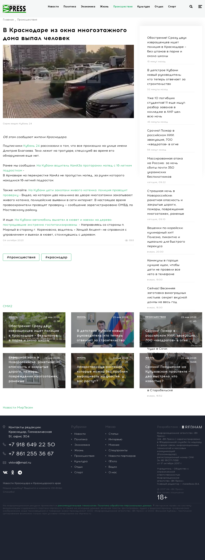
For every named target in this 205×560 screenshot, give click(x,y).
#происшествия (21, 257)
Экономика (88, 6)
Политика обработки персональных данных (125, 505)
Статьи (113, 433)
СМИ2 (7, 306)
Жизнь (104, 6)
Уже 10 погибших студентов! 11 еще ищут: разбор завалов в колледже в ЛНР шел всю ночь (166, 107)
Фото (113, 461)
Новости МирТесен (18, 407)
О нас (113, 472)
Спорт (172, 6)
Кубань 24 (31, 145)
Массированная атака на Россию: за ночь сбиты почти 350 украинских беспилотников (165, 167)
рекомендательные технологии (77, 505)
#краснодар (56, 257)
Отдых (159, 6)
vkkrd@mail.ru (20, 462)
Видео (113, 467)
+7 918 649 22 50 (32, 444)
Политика (70, 6)
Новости (53, 6)
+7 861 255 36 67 (31, 453)
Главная (8, 19)
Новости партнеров (122, 455)
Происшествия (123, 6)
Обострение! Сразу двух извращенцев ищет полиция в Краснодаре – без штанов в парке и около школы (167, 47)
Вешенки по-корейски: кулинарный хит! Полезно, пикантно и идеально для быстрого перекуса (166, 237)
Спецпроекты (118, 450)
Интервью (115, 439)
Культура (143, 6)
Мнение (114, 444)
